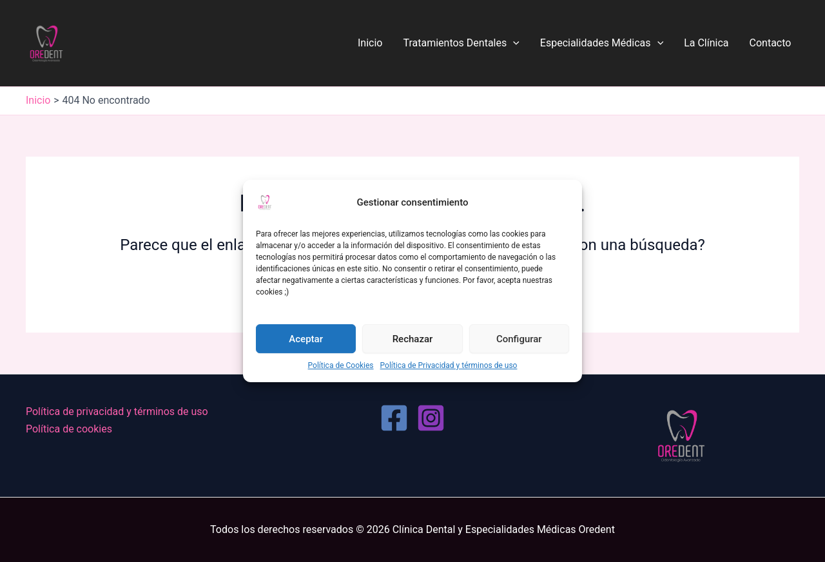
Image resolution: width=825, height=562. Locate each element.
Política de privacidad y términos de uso (117, 411)
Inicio (370, 43)
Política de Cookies (341, 365)
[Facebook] (394, 417)
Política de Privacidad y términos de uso (449, 365)
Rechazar (413, 339)
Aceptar (306, 339)
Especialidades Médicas (601, 43)
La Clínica (706, 43)
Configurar (519, 339)
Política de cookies (69, 429)
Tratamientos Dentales (461, 43)
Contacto (770, 43)
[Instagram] (430, 417)
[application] (513, 43)
